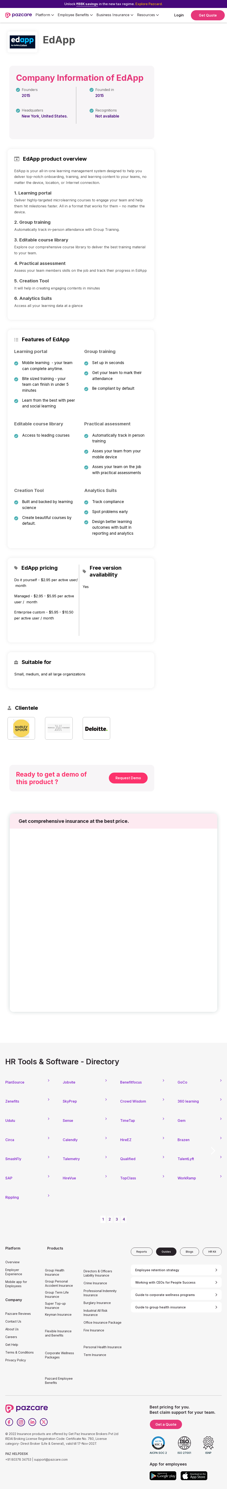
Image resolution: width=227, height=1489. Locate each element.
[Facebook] (9, 1422)
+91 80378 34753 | (19, 1459)
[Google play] (163, 1475)
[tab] (142, 1252)
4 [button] (124, 1219)
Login (179, 15)
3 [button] (117, 1219)
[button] (44, 15)
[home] (18, 15)
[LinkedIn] (32, 1422)
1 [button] (103, 1219)
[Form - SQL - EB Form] (113, 921)
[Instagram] (21, 1422)
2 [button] (110, 1219)
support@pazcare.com (51, 1459)
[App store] (194, 1475)
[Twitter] (44, 1422)
